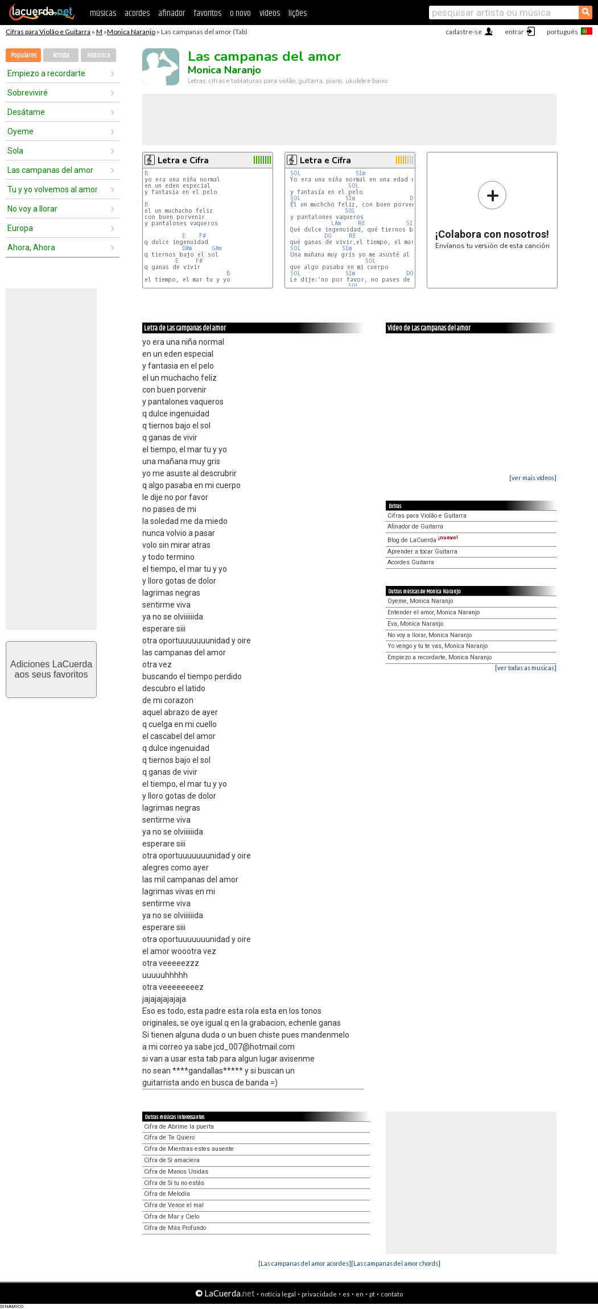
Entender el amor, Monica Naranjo (433, 612)
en (360, 1294)
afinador (171, 13)
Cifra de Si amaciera (172, 1160)
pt (372, 1294)
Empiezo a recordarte (46, 73)
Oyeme (20, 131)
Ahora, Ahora (31, 247)
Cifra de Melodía (167, 1193)
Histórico (98, 55)
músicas (103, 13)
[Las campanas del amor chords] (395, 1263)
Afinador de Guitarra (415, 526)
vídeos (269, 13)
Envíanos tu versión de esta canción (492, 214)
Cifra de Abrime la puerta (179, 1126)
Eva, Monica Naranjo (415, 623)
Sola (15, 150)
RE (361, 223)
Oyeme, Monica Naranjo (420, 601)
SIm (360, 173)
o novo (240, 13)
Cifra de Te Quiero (169, 1137)
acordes (137, 13)
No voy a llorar (32, 208)
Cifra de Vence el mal (174, 1205)
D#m (187, 248)
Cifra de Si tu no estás (174, 1183)
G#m (216, 248)
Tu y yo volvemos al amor (52, 189)
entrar (514, 31)
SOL (295, 173)
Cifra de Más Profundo (175, 1228)
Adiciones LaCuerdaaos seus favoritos (51, 669)
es (346, 1294)
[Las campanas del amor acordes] (304, 1263)
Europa (20, 228)
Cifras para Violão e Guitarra (48, 31)
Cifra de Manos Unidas (176, 1171)
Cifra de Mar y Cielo (171, 1216)
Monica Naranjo (131, 31)
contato (392, 1294)
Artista (61, 55)
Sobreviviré (27, 92)
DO (328, 235)
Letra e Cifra (183, 160)
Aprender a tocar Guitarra (422, 551)
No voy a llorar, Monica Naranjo (429, 635)
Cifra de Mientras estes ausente (189, 1149)
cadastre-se (464, 31)
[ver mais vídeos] (532, 477)
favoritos (207, 13)
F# (202, 235)
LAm (336, 223)
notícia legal (278, 1294)
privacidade (319, 1294)
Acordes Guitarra (410, 562)
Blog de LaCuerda (422, 540)
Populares (23, 55)
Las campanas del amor (50, 170)
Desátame (26, 112)
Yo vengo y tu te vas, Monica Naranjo (437, 646)
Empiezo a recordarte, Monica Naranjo (439, 657)
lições (297, 13)
